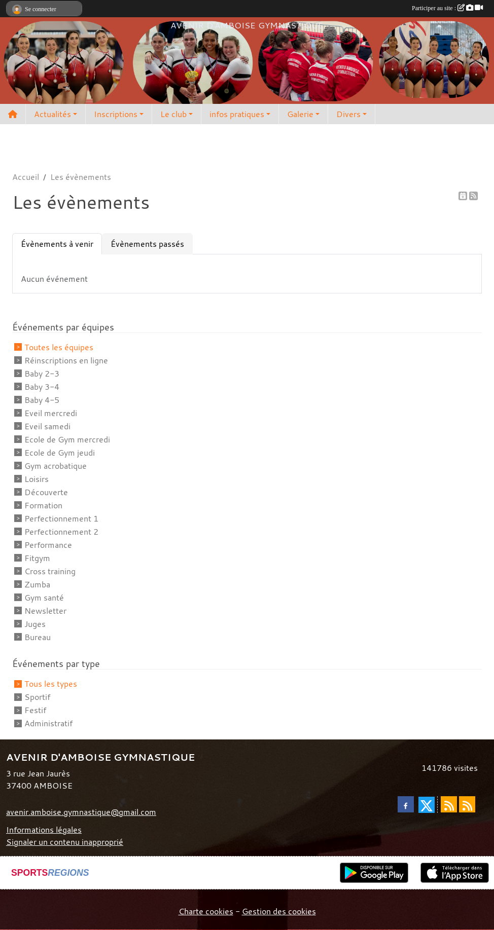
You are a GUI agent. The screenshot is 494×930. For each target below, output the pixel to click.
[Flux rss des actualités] (449, 804)
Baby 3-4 (41, 386)
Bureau (37, 637)
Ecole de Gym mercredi (67, 439)
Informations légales (44, 829)
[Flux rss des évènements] (467, 804)
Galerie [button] (300, 114)
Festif (35, 710)
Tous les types (50, 683)
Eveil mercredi (50, 413)
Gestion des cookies (279, 911)
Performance (48, 544)
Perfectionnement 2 (61, 531)
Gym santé (44, 597)
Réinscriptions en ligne (66, 360)
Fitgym (37, 558)
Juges (35, 623)
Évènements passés (147, 243)
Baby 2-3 (41, 373)
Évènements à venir (57, 243)
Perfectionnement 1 (61, 518)
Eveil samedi (47, 426)
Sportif (37, 696)
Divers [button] (348, 114)
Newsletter (45, 610)
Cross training (50, 571)
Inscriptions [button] (115, 114)
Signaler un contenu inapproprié (64, 841)
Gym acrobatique (55, 465)
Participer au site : (447, 8)
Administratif (48, 723)
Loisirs (36, 479)
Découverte (46, 492)
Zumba (37, 584)
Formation (43, 505)
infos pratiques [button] (236, 114)
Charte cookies (206, 911)
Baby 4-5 (41, 399)
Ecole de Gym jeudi (59, 452)
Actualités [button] (52, 114)
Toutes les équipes (58, 347)
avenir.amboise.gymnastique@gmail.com (81, 811)
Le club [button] (173, 114)
